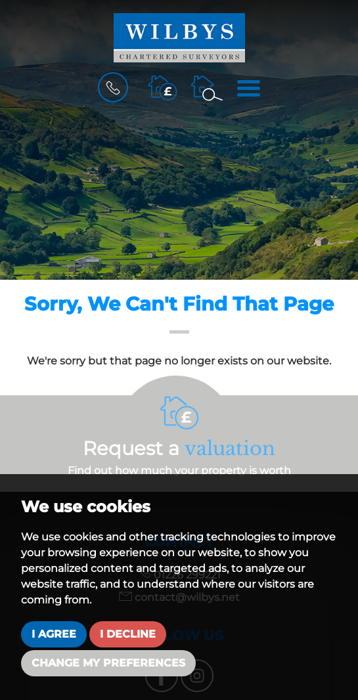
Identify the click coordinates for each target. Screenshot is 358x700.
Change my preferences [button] (108, 663)
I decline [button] (128, 634)
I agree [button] (54, 634)
